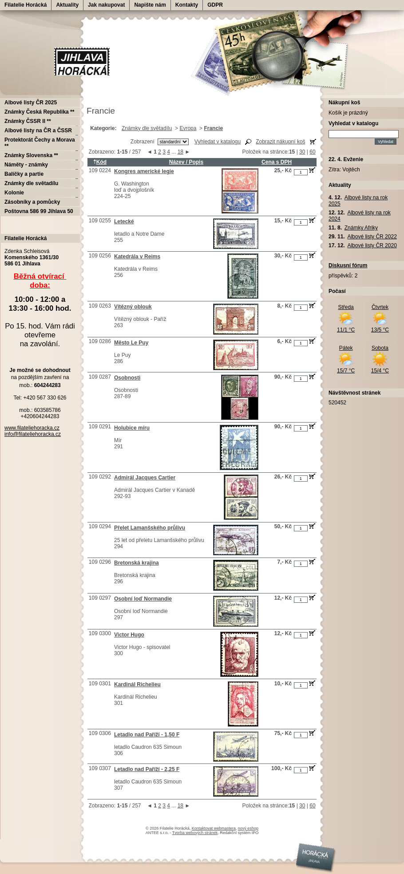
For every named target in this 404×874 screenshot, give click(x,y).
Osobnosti (127, 378)
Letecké (124, 221)
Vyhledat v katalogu (217, 141)
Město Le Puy (131, 343)
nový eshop (248, 828)
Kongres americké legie (144, 171)
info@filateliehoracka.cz (32, 434)
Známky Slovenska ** (31, 155)
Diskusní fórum (348, 265)
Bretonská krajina (136, 563)
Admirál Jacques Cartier (144, 478)
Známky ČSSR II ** (27, 121)
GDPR (215, 5)
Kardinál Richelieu (137, 684)
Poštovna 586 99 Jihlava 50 (38, 211)
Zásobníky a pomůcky (32, 202)
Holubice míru (132, 428)
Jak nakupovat (106, 5)
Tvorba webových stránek (195, 832)
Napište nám (150, 5)
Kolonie (14, 193)
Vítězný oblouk (133, 307)
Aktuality (67, 5)
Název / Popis (186, 162)
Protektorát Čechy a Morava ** (39, 143)
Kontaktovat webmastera (214, 828)
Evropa (187, 128)
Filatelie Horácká (25, 5)
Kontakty (186, 5)
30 (302, 152)
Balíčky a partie (24, 174)
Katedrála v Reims (137, 256)
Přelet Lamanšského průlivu (149, 528)
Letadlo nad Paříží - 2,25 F (146, 769)
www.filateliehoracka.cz (31, 428)
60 (312, 152)
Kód (100, 162)
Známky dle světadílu (147, 128)
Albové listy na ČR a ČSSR (38, 130)
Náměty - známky (26, 165)
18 (180, 152)
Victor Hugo (129, 635)
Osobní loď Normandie (143, 599)
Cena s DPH (276, 162)
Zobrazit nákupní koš (280, 141)
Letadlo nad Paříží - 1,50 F (146, 735)
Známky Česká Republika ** (39, 112)
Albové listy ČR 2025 (30, 102)
